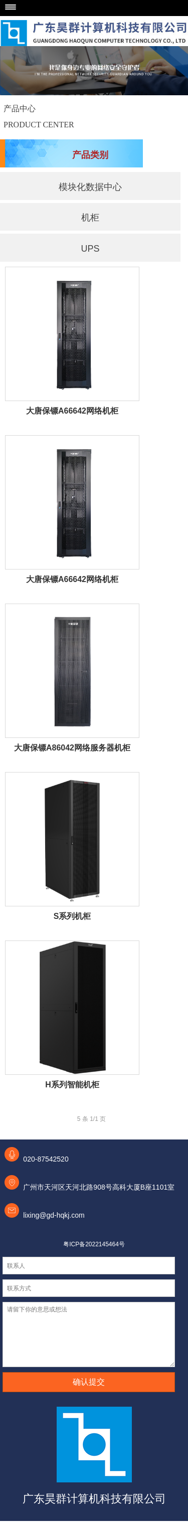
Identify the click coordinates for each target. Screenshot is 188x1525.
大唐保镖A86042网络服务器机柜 (72, 747)
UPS (90, 249)
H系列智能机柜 (72, 1084)
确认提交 (89, 1382)
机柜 (90, 218)
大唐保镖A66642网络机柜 (72, 411)
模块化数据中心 (90, 187)
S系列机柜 (72, 916)
